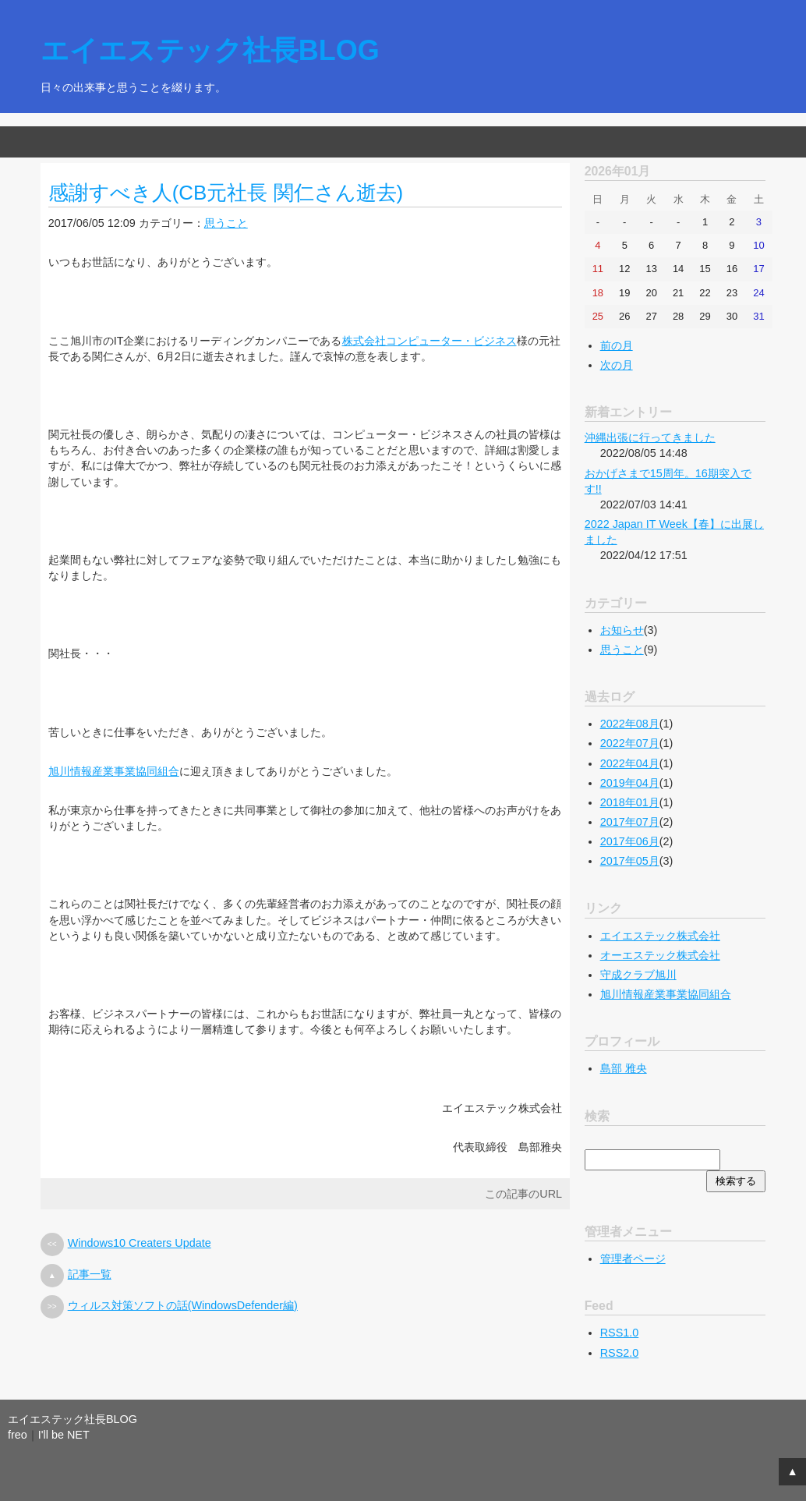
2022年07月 (629, 743)
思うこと (226, 223)
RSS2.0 (619, 1353)
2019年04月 (629, 783)
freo (17, 1434)
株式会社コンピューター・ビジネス (429, 341)
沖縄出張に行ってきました (650, 437)
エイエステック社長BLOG (210, 50)
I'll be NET (64, 1434)
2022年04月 (629, 763)
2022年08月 (629, 723)
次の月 (616, 365)
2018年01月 (629, 802)
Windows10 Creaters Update (139, 1243)
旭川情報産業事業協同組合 (113, 771)
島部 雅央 (623, 1068)
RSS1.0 (619, 1332)
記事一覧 (89, 1274)
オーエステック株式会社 (660, 955)
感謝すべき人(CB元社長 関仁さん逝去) (225, 193)
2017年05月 (629, 861)
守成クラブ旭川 (638, 974)
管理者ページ (633, 1258)
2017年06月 (629, 841)
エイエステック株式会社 (660, 935)
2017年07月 (629, 822)
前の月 (616, 345)
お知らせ (622, 630)
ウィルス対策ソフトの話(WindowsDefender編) (183, 1305)
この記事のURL (523, 1194)
